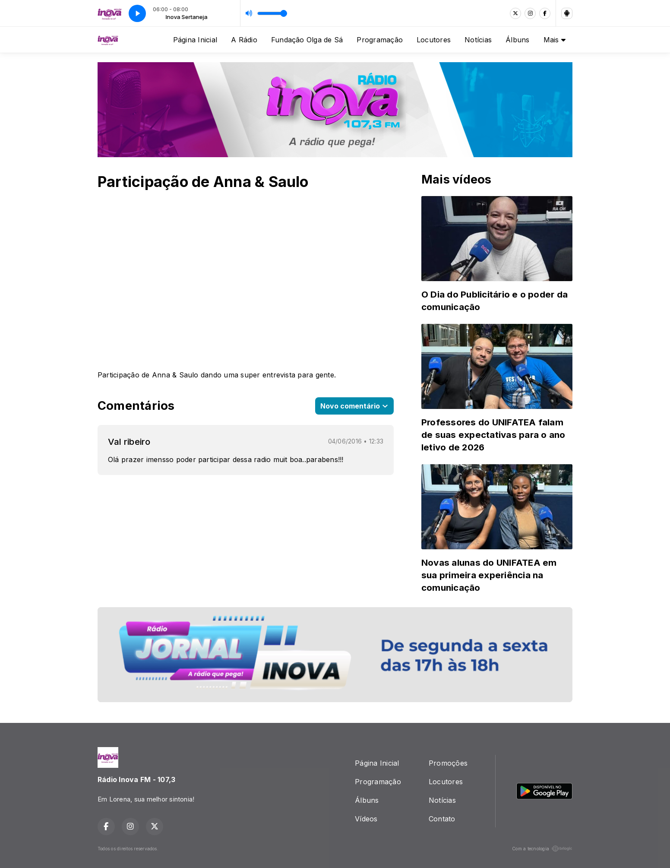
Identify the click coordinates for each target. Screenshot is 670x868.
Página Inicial (195, 39)
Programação (380, 39)
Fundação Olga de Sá (307, 39)
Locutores (434, 39)
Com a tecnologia (542, 849)
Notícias (478, 39)
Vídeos (366, 818)
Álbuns (517, 39)
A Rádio (244, 39)
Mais (555, 39)
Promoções (448, 763)
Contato (442, 818)
